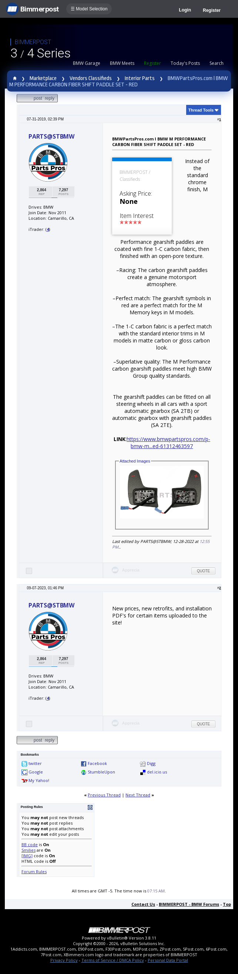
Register (212, 10)
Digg (151, 763)
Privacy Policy (64, 960)
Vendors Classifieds (91, 78)
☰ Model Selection (89, 8)
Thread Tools (201, 110)
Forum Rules (34, 871)
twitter (35, 763)
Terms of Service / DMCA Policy (112, 960)
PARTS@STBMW (51, 136)
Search (216, 63)
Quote (203, 571)
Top (227, 904)
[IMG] (27, 855)
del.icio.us (157, 772)
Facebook (97, 763)
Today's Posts (185, 63)
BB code (29, 844)
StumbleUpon (101, 772)
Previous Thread (104, 795)
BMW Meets (122, 63)
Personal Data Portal (168, 960)
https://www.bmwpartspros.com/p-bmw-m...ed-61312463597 (168, 442)
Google (36, 772)
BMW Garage (86, 63)
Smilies (28, 850)
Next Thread (137, 795)
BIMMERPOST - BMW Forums (189, 904)
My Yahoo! (39, 780)
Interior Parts (140, 78)
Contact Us (143, 904)
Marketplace (43, 78)
